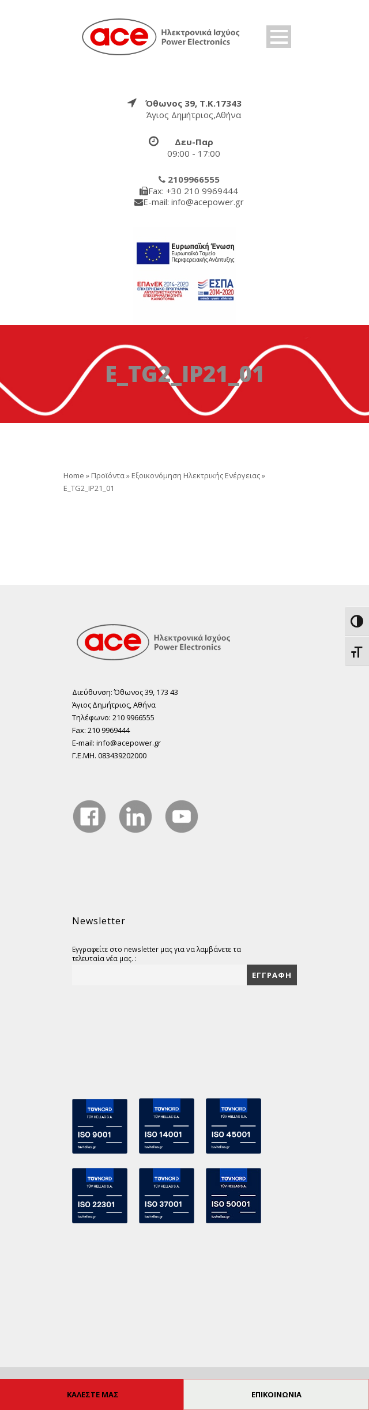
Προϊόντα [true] (108, 475)
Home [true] (73, 475)
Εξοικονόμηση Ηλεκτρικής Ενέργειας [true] (195, 475)
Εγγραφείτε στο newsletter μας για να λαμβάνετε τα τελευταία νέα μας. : (156, 953)
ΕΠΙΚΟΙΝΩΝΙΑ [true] (276, 1394)
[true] (161, 36)
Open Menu (278, 36)
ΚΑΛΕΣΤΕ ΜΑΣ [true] (93, 1394)
